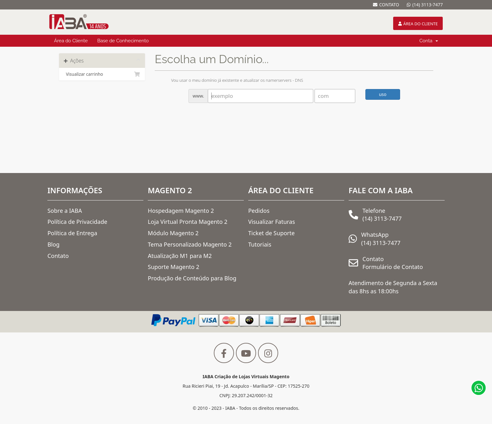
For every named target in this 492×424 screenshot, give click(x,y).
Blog (53, 244)
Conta (428, 41)
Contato (58, 256)
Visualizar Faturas (271, 221)
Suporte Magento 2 (173, 267)
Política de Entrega (72, 233)
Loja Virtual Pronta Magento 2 (187, 221)
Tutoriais (259, 244)
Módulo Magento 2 (173, 233)
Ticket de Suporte (271, 233)
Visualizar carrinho (102, 74)
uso (383, 94)
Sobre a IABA (64, 210)
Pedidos (258, 210)
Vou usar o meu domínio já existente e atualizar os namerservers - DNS (232, 80)
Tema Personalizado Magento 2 (189, 244)
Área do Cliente (71, 41)
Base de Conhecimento (123, 41)
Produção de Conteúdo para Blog (192, 278)
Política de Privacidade (77, 221)
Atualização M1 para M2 (180, 256)
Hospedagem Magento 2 (181, 210)
